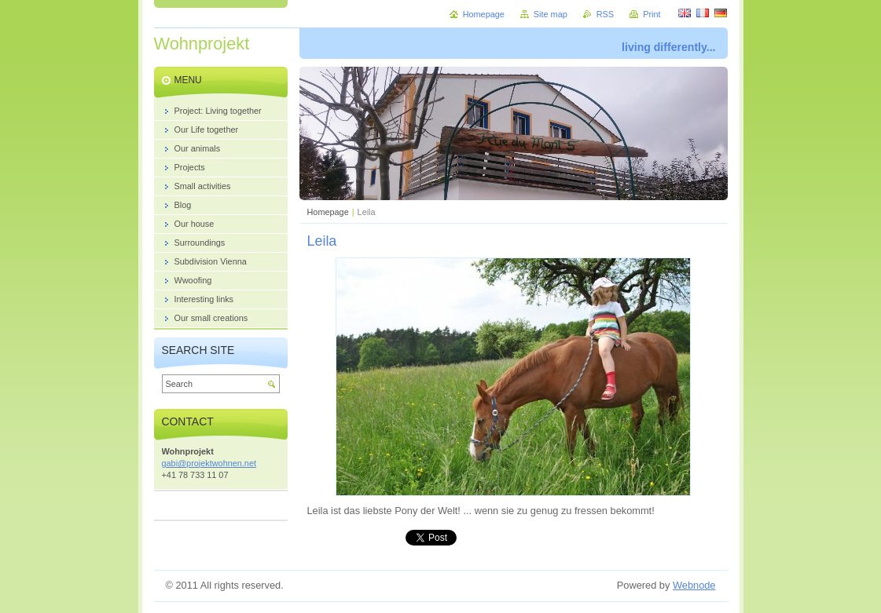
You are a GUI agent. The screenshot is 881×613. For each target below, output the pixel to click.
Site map (550, 14)
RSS (605, 14)
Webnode (694, 585)
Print (651, 14)
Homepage (328, 212)
